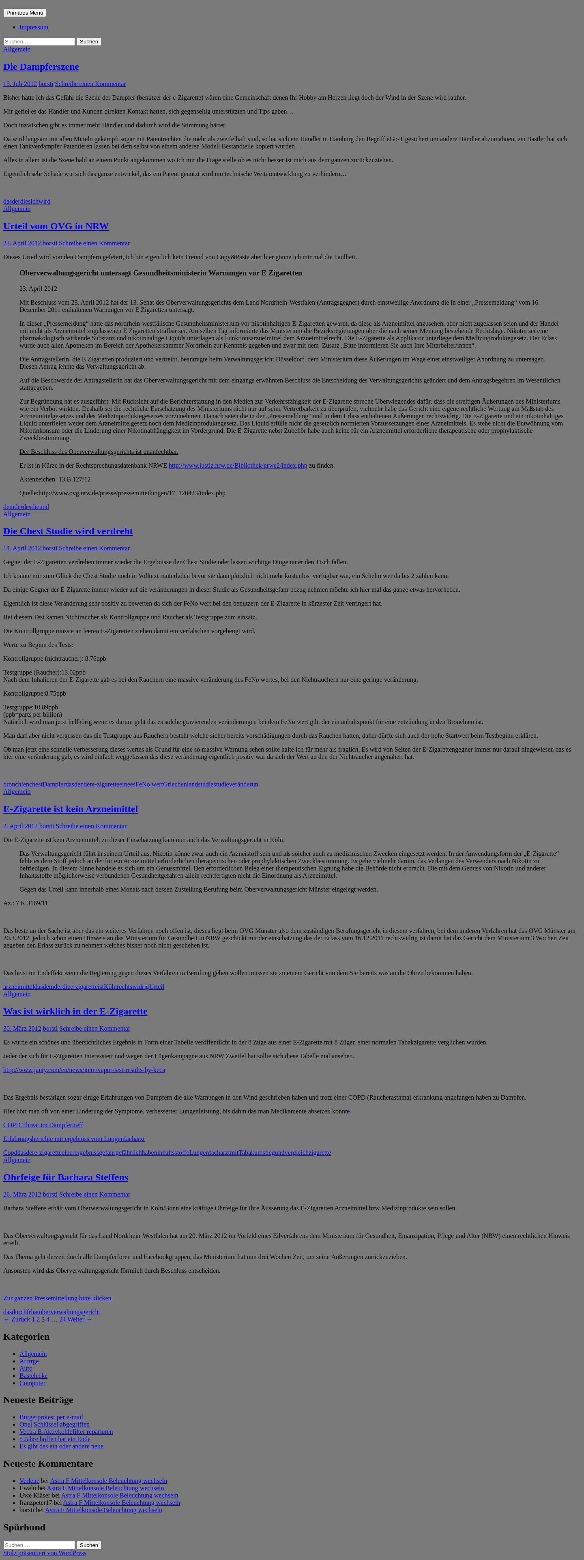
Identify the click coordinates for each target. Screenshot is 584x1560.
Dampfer (54, 784)
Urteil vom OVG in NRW (56, 226)
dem (9, 506)
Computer (32, 1383)
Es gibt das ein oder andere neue (61, 1446)
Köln (110, 986)
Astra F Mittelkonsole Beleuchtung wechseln (108, 1480)
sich (33, 201)
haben (149, 1152)
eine (124, 784)
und (44, 506)
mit (234, 1152)
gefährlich (129, 1152)
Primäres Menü (24, 13)
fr (29, 1312)
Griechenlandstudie (188, 784)
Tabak (246, 1152)
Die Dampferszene (41, 66)
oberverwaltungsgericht (69, 1312)
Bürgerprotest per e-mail (51, 1417)
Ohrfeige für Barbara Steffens (65, 1177)
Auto (25, 1368)
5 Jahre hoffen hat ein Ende (54, 1438)
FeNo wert (149, 784)
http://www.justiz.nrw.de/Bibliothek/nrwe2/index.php (238, 465)
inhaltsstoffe (173, 1152)
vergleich (297, 1152)
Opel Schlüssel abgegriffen (54, 1424)
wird (44, 201)
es (132, 784)
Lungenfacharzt (209, 1152)
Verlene (29, 1480)
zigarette (320, 1152)
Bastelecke (33, 1375)
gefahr (107, 1152)
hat (35, 1312)
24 (62, 1319)
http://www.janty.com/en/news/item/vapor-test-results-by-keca (84, 1069)
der (16, 201)
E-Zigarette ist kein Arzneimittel (70, 809)
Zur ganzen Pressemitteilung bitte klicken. (58, 1298)
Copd (10, 1152)
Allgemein (17, 49)
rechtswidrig (133, 986)
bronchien (16, 784)
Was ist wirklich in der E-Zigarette (75, 1011)
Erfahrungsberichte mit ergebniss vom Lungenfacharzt (74, 1138)
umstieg (264, 1152)
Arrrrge (29, 1361)
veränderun (243, 784)
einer (68, 1152)
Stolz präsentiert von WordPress (44, 1552)
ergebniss (87, 1152)
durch (19, 1312)
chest (36, 784)
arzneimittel (18, 986)
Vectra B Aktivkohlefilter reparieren (66, 1431)
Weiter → (79, 1319)
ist (101, 986)
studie (221, 784)
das (7, 201)
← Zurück (16, 1319)
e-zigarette (106, 784)
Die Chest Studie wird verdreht (68, 531)
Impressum (33, 27)
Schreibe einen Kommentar (90, 83)
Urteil (156, 986)
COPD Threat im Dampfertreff (43, 1125)
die (24, 201)
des (27, 506)
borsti (46, 83)
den (79, 784)
